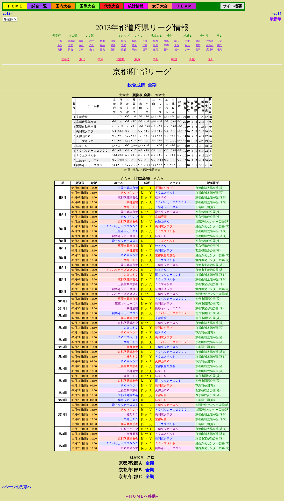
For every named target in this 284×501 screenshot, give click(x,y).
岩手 (91, 41)
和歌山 (209, 45)
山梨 (219, 41)
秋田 (102, 41)
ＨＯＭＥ (15, 6)
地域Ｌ (188, 35)
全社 (170, 35)
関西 (155, 59)
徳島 (102, 49)
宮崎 (198, 49)
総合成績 (136, 85)
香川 (113, 49)
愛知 (123, 45)
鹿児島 (209, 49)
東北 (82, 59)
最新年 (275, 19)
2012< (8, 13)
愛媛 (123, 49)
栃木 (155, 41)
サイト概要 (232, 6)
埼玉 (176, 41)
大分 (187, 49)
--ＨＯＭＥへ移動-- (142, 496)
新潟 (59, 45)
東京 (198, 41)
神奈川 (209, 41)
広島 (81, 49)
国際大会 (87, 6)
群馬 (166, 41)
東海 (137, 59)
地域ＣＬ (156, 35)
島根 (59, 49)
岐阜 (134, 45)
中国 (174, 59)
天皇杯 (56, 35)
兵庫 (187, 45)
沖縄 (219, 49)
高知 (134, 49)
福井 (102, 45)
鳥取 (219, 45)
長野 (70, 45)
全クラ (204, 35)
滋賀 (155, 45)
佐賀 (155, 49)
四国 (192, 59)
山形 (123, 41)
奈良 (198, 45)
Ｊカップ (123, 35)
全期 (152, 85)
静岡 (113, 45)
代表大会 (111, 6)
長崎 (166, 49)
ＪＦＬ (138, 35)
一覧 (59, 41)
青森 (81, 41)
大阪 (176, 45)
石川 (91, 45)
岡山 (70, 49)
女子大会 (160, 6)
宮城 (113, 41)
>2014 (276, 13)
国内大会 (63, 6)
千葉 (187, 41)
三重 (144, 45)
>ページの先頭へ (16, 487)
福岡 (144, 49)
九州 (210, 59)
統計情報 (135, 6)
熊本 (176, 49)
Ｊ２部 (89, 35)
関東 (100, 59)
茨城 (144, 41)
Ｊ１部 (73, 35)
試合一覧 (39, 6)
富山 (81, 45)
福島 (134, 41)
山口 (91, 49)
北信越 (120, 59)
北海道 (71, 41)
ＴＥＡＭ (184, 6)
